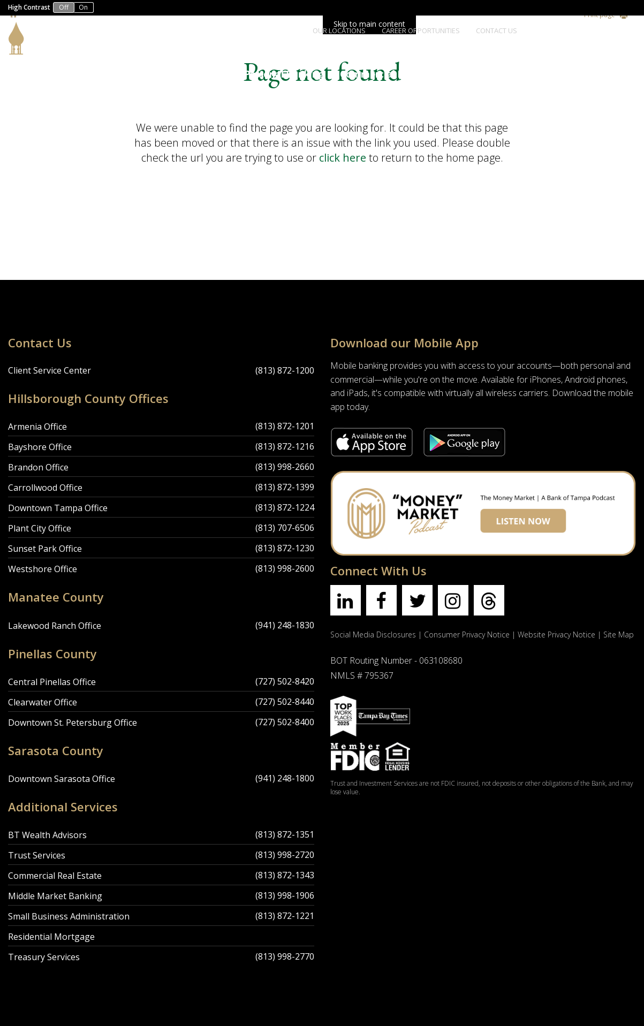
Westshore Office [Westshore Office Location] (42, 569)
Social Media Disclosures (373, 634)
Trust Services (482, 74)
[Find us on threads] (489, 600)
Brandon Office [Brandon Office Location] (38, 467)
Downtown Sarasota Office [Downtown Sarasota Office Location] (61, 779)
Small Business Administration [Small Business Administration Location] (69, 916)
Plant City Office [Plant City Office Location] (39, 528)
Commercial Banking (387, 74)
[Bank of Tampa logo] (50, 29)
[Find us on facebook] (381, 600)
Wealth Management (579, 74)
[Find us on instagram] (453, 600)
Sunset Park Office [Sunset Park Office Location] (45, 548)
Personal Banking (284, 74)
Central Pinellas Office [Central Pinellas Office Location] (52, 682)
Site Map (618, 634)
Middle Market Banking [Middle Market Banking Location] (55, 896)
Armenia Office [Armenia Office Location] (37, 426)
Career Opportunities (421, 30)
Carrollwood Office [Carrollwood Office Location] (45, 487)
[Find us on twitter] (417, 600)
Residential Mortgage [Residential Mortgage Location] (51, 937)
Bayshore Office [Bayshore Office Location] (40, 447)
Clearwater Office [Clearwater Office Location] (42, 702)
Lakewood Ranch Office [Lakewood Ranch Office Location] (54, 626)
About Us (207, 74)
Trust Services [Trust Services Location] (36, 855)
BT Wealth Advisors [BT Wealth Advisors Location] (47, 835)
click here (342, 157)
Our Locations (339, 30)
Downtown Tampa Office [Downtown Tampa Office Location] (58, 508)
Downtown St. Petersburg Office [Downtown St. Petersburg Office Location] (72, 722)
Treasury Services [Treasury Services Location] (44, 957)
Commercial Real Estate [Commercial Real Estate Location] (55, 875)
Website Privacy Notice (556, 634)
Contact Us (496, 30)
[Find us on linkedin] (345, 600)
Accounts (150, 74)
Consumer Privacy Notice (467, 634)
